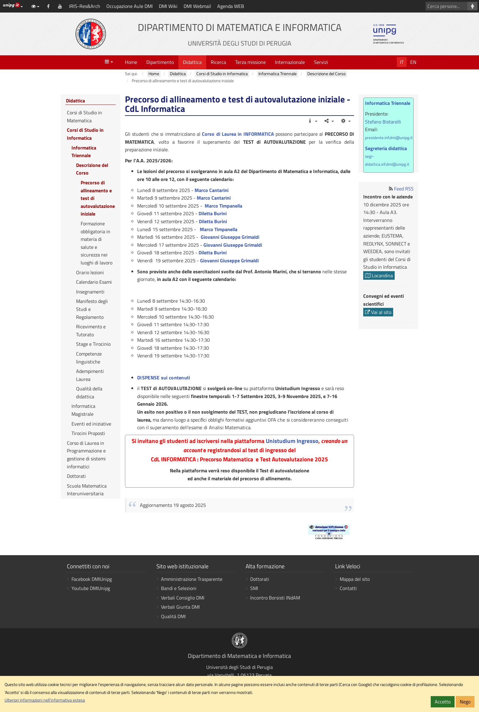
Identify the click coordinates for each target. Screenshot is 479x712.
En (413, 62)
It (402, 62)
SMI (254, 588)
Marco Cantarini (212, 190)
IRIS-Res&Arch (84, 6)
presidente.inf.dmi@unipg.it (389, 138)
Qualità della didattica (89, 392)
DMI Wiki (168, 6)
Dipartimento (160, 62)
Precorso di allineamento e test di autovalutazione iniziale (98, 198)
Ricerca (218, 62)
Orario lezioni (90, 272)
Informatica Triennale (83, 151)
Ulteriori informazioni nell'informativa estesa (45, 700)
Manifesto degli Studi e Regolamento (92, 308)
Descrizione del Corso (92, 169)
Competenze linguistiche (89, 357)
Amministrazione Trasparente (191, 579)
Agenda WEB (230, 6)
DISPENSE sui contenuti (163, 377)
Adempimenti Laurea (90, 375)
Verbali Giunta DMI (180, 607)
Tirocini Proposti (88, 433)
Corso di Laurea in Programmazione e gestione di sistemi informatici (86, 454)
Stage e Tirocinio (93, 344)
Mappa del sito (355, 579)
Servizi (321, 62)
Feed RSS (404, 188)
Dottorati (76, 476)
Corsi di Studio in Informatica (85, 134)
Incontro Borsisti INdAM (275, 597)
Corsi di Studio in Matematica (84, 116)
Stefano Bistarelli (383, 121)
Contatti (348, 588)
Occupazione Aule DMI (129, 6)
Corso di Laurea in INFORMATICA (238, 134)
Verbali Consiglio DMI (182, 597)
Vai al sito (378, 312)
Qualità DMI (173, 616)
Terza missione (250, 62)
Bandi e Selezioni (178, 588)
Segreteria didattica (386, 148)
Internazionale (290, 62)
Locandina (379, 275)
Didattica (192, 62)
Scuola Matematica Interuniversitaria (87, 489)
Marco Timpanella (223, 205)
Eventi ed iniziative (91, 423)
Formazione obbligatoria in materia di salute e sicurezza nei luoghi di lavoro (96, 243)
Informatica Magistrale (83, 410)
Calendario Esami (94, 282)
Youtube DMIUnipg (90, 588)
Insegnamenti (90, 291)
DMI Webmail (197, 6)
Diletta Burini (213, 213)
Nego (465, 701)
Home (131, 62)
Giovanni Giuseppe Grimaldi (230, 237)
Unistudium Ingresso (292, 441)
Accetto (443, 701)
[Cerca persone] (472, 6)
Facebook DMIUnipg (91, 579)
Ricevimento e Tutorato (91, 330)
